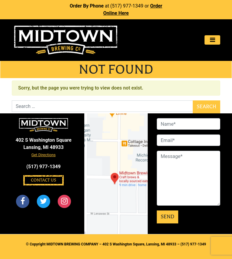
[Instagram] (64, 201)
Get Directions (43, 155)
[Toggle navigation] (212, 40)
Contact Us (43, 180)
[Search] (102, 106)
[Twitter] (43, 201)
